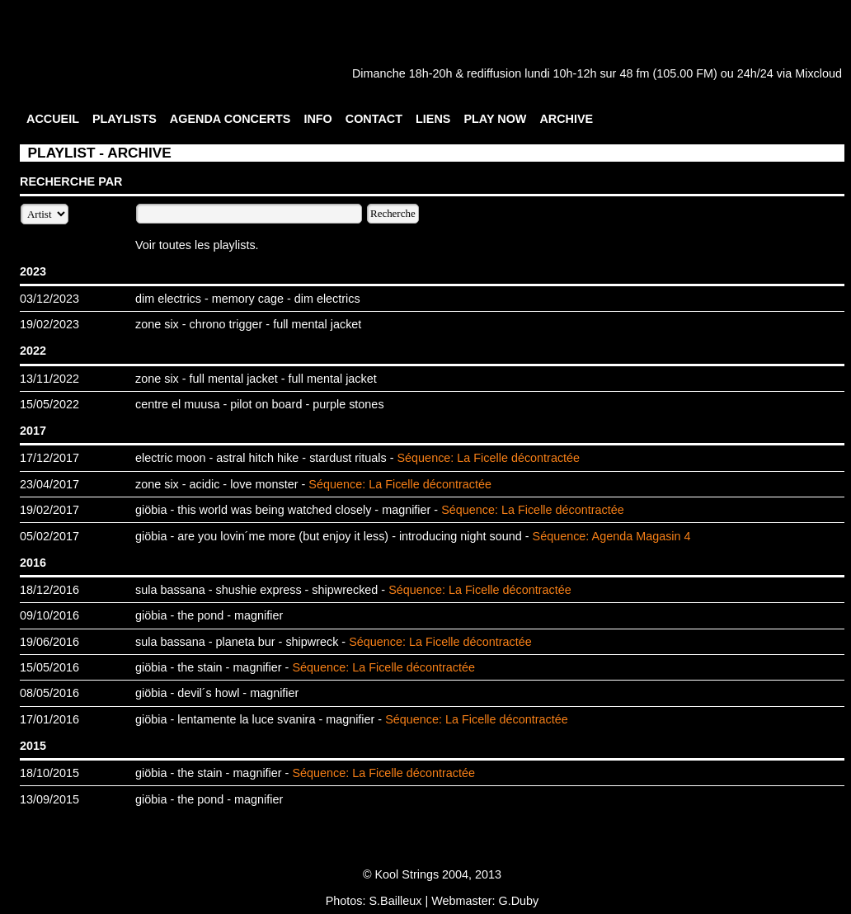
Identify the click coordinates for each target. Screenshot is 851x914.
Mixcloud (818, 73)
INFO (317, 118)
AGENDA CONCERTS (230, 118)
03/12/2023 (49, 298)
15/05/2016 (49, 667)
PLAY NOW (494, 118)
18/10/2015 (49, 773)
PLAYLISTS (124, 118)
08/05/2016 (49, 693)
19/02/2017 (49, 509)
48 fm (634, 73)
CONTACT (374, 118)
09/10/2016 (49, 615)
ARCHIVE (566, 118)
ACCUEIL (52, 118)
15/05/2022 (49, 404)
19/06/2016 (49, 641)
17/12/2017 (49, 457)
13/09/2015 (49, 799)
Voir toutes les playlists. (197, 245)
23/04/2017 (49, 484)
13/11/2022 (49, 378)
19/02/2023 (49, 324)
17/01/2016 (49, 719)
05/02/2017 (49, 536)
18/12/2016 (49, 589)
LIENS (433, 118)
